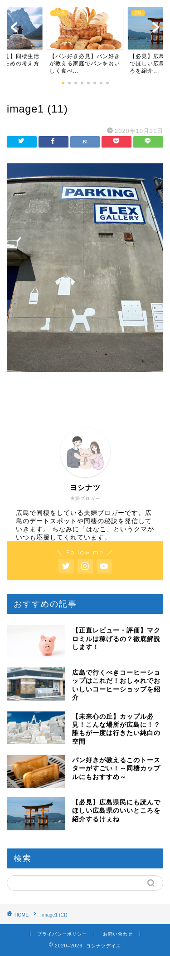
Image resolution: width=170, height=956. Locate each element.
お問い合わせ (118, 933)
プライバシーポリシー (62, 933)
